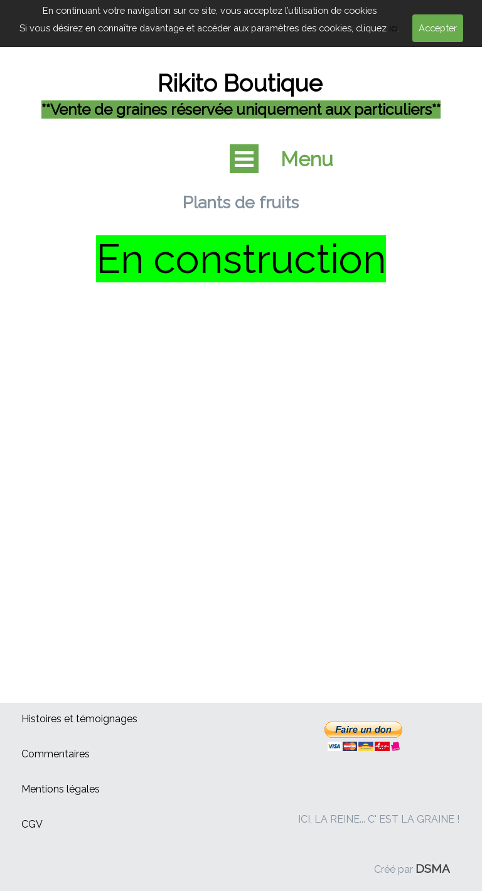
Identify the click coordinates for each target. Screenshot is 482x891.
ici (393, 28)
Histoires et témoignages (79, 719)
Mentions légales (60, 789)
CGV (32, 824)
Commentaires (55, 754)
